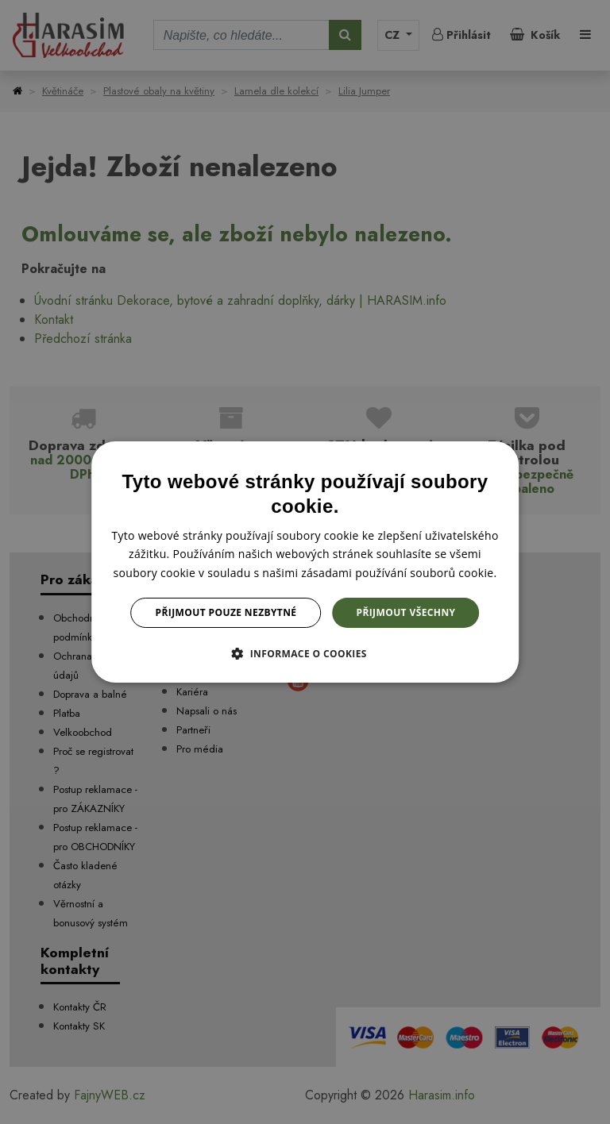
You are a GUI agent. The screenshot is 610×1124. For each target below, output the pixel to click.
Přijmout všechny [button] (405, 612)
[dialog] (305, 562)
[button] (305, 653)
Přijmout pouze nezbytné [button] (226, 612)
